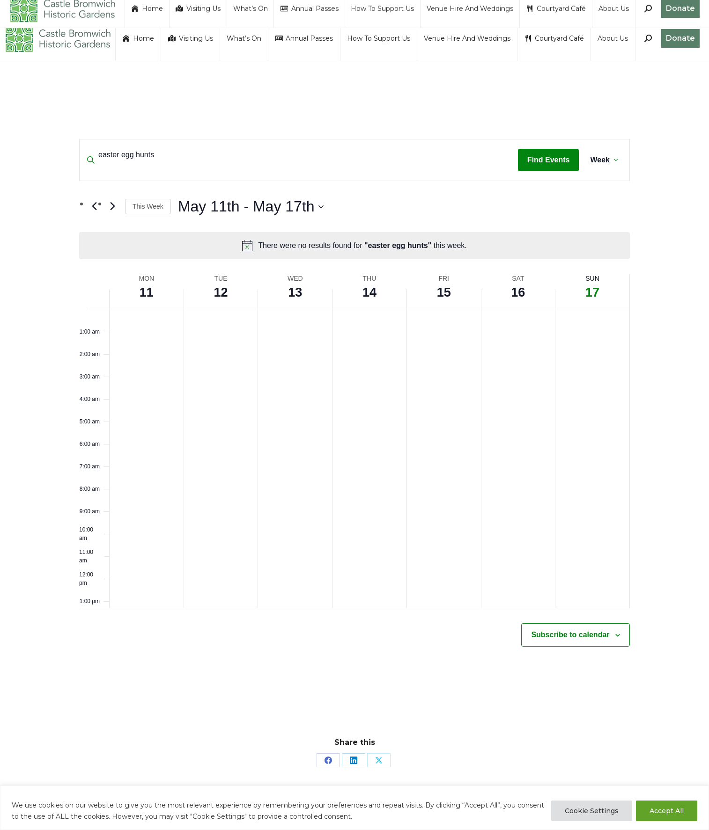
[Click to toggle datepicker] (251, 206)
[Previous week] (94, 206)
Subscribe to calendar (570, 635)
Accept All (667, 811)
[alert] (354, 245)
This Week (148, 206)
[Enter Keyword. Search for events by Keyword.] (299, 154)
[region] (354, 808)
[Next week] (112, 206)
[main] (354, 415)
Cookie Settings (592, 811)
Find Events (548, 160)
